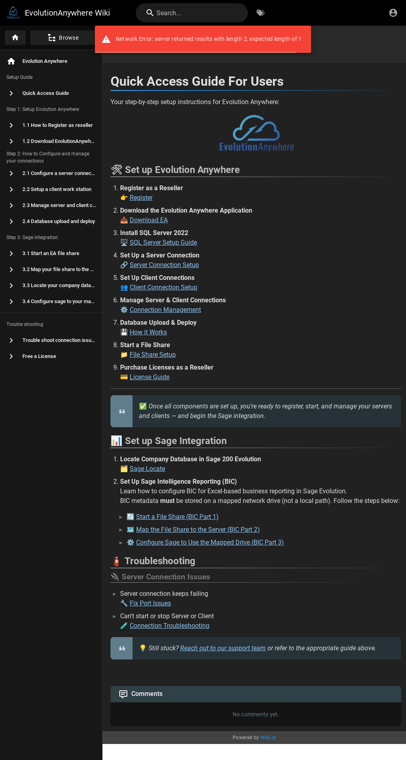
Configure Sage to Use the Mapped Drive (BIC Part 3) (210, 542)
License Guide (149, 377)
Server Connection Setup (164, 265)
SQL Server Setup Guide (163, 242)
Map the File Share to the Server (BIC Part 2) (198, 529)
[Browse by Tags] (260, 12)
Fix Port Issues (150, 603)
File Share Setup (153, 354)
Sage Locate (147, 468)
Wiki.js (268, 737)
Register (141, 197)
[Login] (393, 12)
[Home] (15, 37)
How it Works (148, 332)
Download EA (149, 220)
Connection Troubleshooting (169, 625)
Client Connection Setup (163, 287)
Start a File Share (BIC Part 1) (177, 517)
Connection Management (165, 310)
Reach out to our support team (223, 648)
